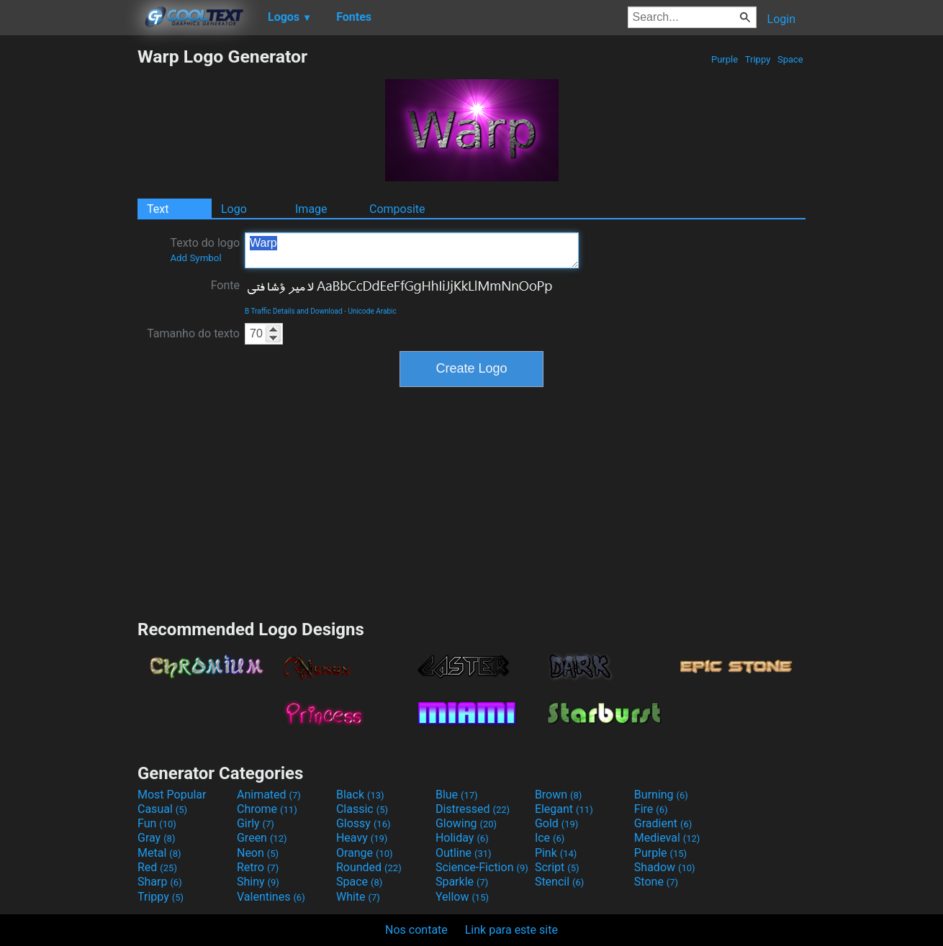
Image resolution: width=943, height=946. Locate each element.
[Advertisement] (68, 262)
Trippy (758, 59)
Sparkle (462, 881)
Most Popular (172, 794)
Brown (558, 794)
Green (262, 838)
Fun (156, 823)
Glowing (466, 823)
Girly (255, 823)
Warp (412, 250)
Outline (464, 853)
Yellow (462, 897)
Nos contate (416, 930)
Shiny (258, 881)
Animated (269, 794)
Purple (725, 59)
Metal (159, 853)
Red (157, 867)
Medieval (667, 838)
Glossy (363, 823)
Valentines (271, 897)
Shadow (664, 867)
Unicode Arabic (372, 311)
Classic (362, 809)
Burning (661, 794)
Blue (457, 794)
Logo (234, 209)
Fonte (225, 285)
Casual (162, 809)
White (358, 897)
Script (557, 867)
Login (781, 19)
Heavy (361, 838)
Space (790, 59)
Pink (556, 853)
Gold (557, 823)
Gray (156, 838)
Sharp (159, 881)
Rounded (369, 867)
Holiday (462, 838)
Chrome (267, 809)
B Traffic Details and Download (294, 311)
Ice (549, 838)
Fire (651, 809)
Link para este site (511, 930)
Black (360, 794)
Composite (397, 209)
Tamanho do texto (193, 333)
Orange (364, 853)
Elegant (564, 809)
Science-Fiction (482, 867)
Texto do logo (205, 249)
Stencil (559, 881)
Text (157, 209)
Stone (656, 881)
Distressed (473, 809)
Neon (258, 853)
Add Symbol (195, 258)
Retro (258, 867)
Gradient (663, 823)
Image (311, 209)
